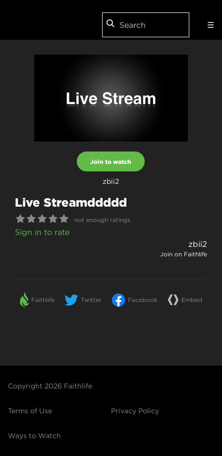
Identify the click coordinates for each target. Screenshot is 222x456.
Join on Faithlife (183, 254)
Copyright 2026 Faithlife (50, 385)
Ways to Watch (34, 435)
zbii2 (197, 244)
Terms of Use (30, 410)
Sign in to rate (42, 232)
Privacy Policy (135, 410)
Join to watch (110, 161)
